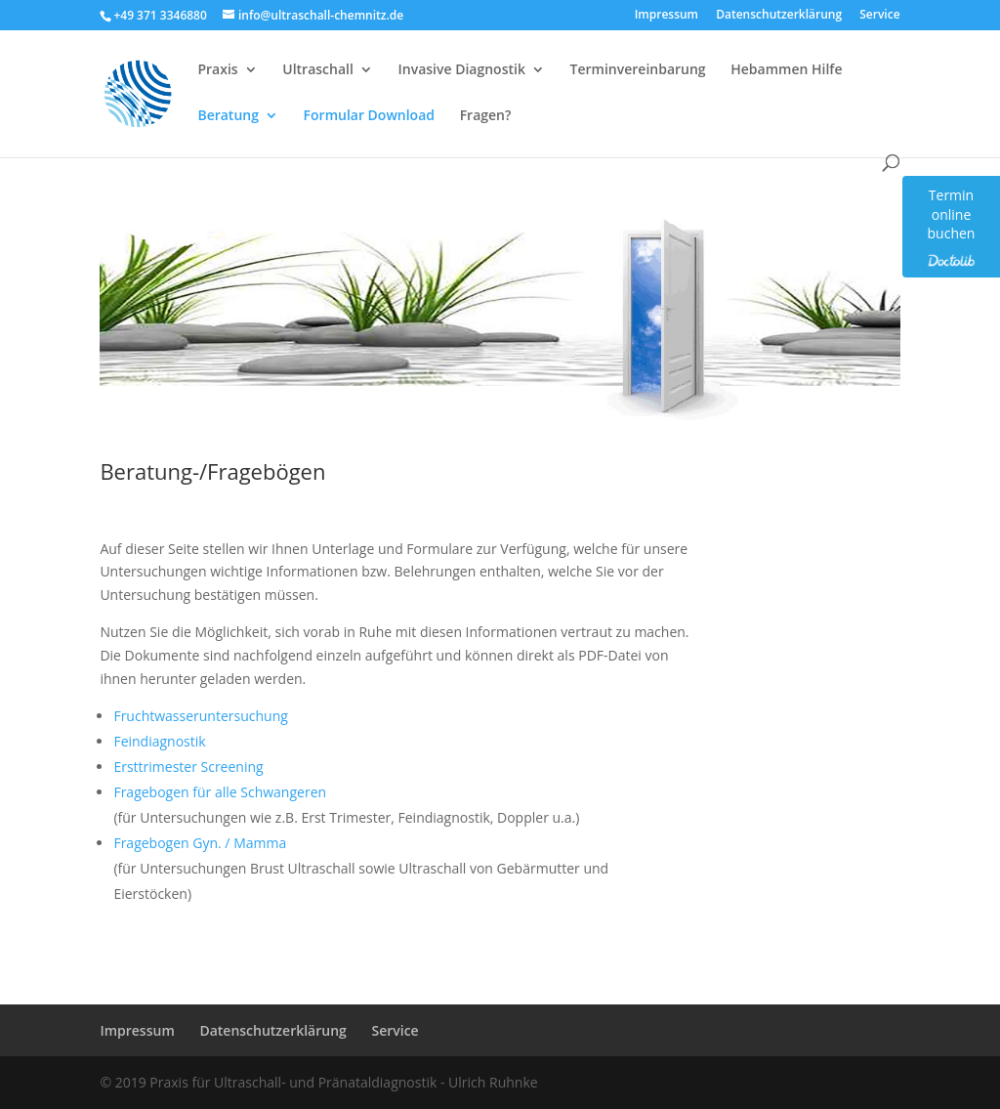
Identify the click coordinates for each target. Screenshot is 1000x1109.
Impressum (666, 15)
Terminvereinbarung (638, 70)
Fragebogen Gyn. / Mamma (199, 842)
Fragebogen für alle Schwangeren (219, 792)
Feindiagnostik (159, 741)
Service (879, 15)
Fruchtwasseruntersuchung (200, 715)
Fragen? (486, 116)
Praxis (217, 70)
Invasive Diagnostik (460, 70)
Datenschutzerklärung (779, 15)
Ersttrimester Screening (188, 766)
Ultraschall (318, 70)
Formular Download (369, 116)
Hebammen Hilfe (786, 70)
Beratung (228, 116)
